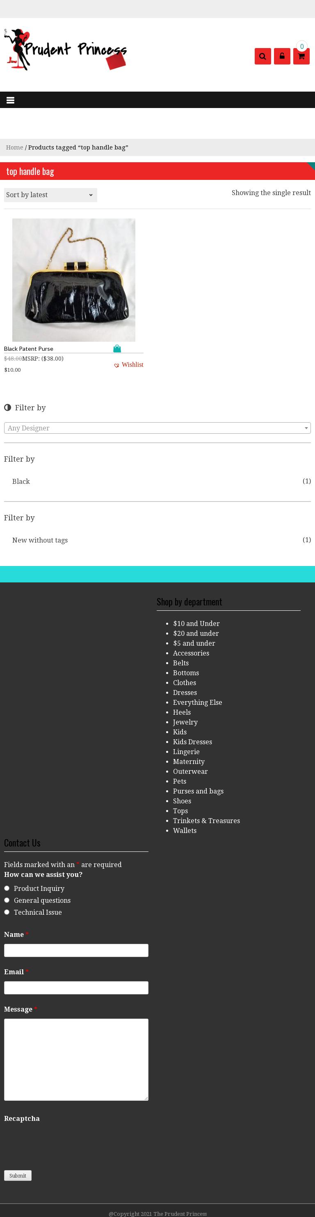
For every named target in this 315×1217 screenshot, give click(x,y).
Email (16, 941)
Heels (182, 681)
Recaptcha (22, 1087)
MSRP (30, 327)
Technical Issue (38, 881)
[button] (81, 333)
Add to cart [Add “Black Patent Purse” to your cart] (72, 317)
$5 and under (194, 612)
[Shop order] (50, 195)
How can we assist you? (43, 843)
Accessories (191, 622)
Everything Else (197, 671)
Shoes (182, 770)
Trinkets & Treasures (206, 790)
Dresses (185, 661)
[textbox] (157, 397)
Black (21, 450)
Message (20, 978)
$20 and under (196, 602)
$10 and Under (196, 592)
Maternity (189, 730)
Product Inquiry (39, 857)
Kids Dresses (192, 711)
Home (14, 147)
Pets (179, 750)
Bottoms (186, 642)
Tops (180, 780)
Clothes (184, 652)
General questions (42, 869)
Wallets (184, 799)
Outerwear (190, 740)
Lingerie (186, 721)
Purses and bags (198, 760)
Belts (181, 632)
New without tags (40, 509)
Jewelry (185, 691)
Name (16, 903)
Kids (180, 701)
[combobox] (157, 397)
